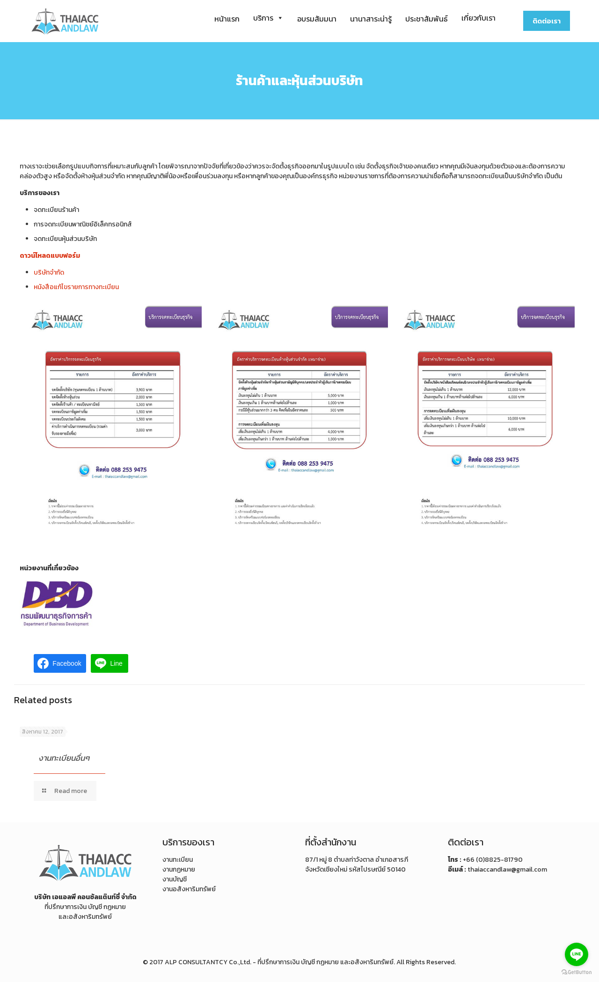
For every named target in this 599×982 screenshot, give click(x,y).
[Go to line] (576, 954)
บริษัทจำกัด (49, 272)
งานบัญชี (174, 879)
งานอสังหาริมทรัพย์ (189, 889)
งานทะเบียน (177, 860)
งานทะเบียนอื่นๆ (63, 758)
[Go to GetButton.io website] (577, 972)
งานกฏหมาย (178, 869)
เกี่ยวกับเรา (478, 17)
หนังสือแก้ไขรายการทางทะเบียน (76, 287)
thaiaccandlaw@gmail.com (507, 869)
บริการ (268, 17)
